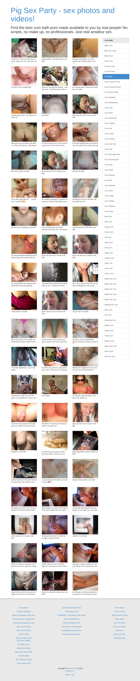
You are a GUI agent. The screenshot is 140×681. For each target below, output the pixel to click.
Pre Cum (108, 315)
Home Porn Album (24, 648)
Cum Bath (108, 77)
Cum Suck (109, 191)
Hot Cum (108, 248)
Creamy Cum (110, 66)
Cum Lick (108, 128)
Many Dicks (119, 619)
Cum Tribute (109, 201)
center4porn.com (71, 611)
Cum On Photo (119, 623)
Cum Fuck (109, 108)
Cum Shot (108, 165)
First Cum (108, 222)
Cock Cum (109, 61)
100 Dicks (119, 630)
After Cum (108, 45)
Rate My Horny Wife (24, 638)
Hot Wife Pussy (24, 644)
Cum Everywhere (111, 103)
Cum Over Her (110, 144)
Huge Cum (109, 253)
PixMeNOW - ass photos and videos (71, 615)
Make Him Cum (111, 294)
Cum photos (23, 608)
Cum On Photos (119, 627)
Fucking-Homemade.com (71, 630)
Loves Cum (109, 274)
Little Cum (108, 263)
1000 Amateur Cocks (119, 615)
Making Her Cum (111, 305)
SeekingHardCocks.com (71, 608)
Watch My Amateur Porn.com (23, 615)
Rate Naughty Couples (72, 634)
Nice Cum (108, 310)
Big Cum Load (110, 51)
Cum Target (109, 196)
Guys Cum (109, 242)
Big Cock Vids (119, 634)
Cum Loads (109, 134)
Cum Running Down (112, 154)
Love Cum (109, 268)
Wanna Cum (109, 341)
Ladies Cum (109, 258)
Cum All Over (110, 71)
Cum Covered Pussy (113, 87)
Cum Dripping (110, 97)
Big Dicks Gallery (23, 641)
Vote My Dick (23, 634)
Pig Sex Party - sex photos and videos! (63, 14)
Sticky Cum (109, 325)
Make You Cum (111, 299)
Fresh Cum (109, 232)
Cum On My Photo (23, 627)
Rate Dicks (119, 608)
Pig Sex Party (72, 668)
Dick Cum (108, 217)
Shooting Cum (110, 320)
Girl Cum (108, 237)
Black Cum (109, 56)
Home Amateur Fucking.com (23, 619)
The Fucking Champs (23, 659)
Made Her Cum (111, 279)
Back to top (70, 675)
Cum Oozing (109, 139)
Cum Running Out (112, 160)
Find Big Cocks (119, 638)
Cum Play (108, 149)
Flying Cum (109, 227)
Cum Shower (110, 175)
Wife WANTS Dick (24, 630)
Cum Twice (109, 211)
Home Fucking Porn (71, 619)
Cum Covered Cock (112, 82)
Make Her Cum (110, 289)
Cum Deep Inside (111, 92)
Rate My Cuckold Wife (23, 652)
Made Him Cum (111, 284)
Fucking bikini (23, 656)
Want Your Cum (111, 346)
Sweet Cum (109, 331)
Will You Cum (110, 356)
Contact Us (70, 671)
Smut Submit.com (24, 663)
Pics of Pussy (119, 611)
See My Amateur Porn (71, 623)
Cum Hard (109, 113)
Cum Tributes (110, 206)
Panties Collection (24, 611)
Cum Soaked (110, 185)
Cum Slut (108, 180)
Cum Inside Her (111, 118)
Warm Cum (109, 351)
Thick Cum (109, 336)
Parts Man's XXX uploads (72, 627)
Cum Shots (109, 170)
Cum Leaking (110, 123)
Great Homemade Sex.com (23, 623)
